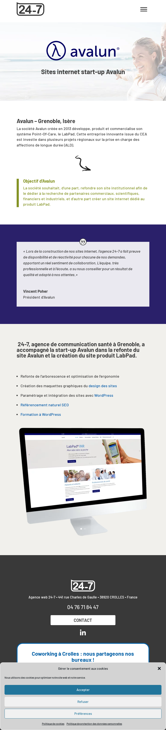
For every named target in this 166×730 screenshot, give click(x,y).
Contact (83, 620)
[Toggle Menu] (143, 9)
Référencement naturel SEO (45, 404)
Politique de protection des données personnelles (94, 723)
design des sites (103, 385)
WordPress (103, 395)
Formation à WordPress (41, 414)
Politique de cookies (53, 723)
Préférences (83, 713)
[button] (159, 668)
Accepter (83, 690)
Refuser (83, 702)
